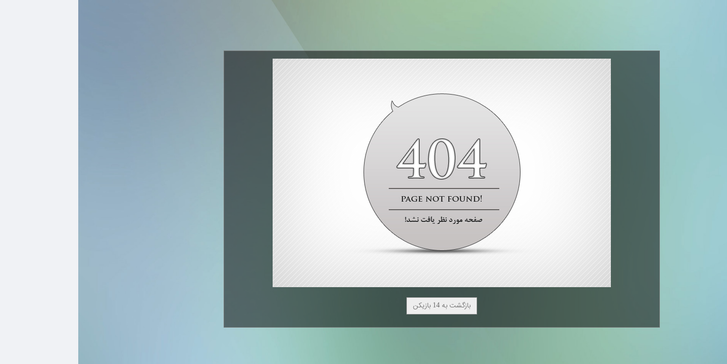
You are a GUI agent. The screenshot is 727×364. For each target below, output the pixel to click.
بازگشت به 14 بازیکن (363, 306)
